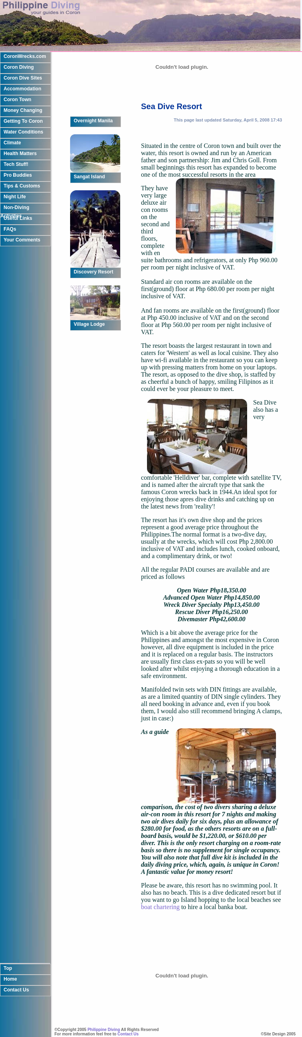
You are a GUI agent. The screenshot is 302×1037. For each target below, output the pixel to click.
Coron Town (17, 99)
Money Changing (23, 110)
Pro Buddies (18, 175)
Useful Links (18, 218)
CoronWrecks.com (25, 56)
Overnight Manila (93, 121)
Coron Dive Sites (23, 78)
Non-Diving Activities (14, 209)
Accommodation (22, 89)
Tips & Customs (22, 186)
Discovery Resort (93, 272)
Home (10, 948)
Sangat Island (89, 176)
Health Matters (20, 153)
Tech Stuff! (16, 164)
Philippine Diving (103, 1029)
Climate (12, 143)
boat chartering (161, 906)
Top (8, 938)
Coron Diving (19, 67)
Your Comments (22, 240)
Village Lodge (89, 324)
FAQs (10, 229)
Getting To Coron (23, 121)
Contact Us (16, 959)
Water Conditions (23, 132)
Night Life (15, 196)
